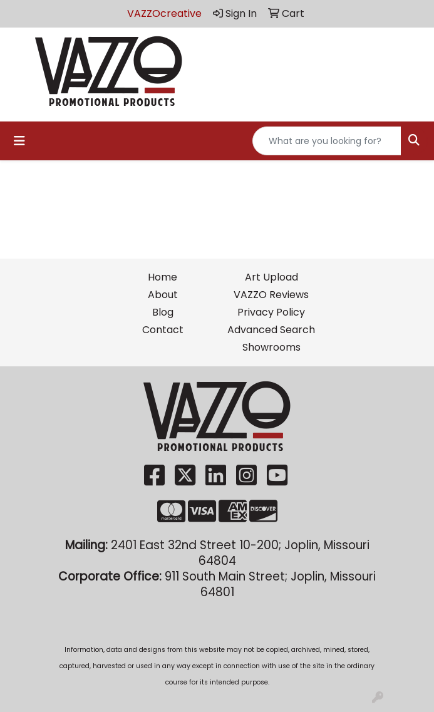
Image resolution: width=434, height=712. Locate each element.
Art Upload (271, 277)
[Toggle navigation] (19, 141)
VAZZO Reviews (271, 294)
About (163, 294)
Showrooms (271, 347)
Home (162, 277)
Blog (162, 312)
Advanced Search (271, 329)
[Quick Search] (326, 140)
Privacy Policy (271, 312)
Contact (162, 329)
